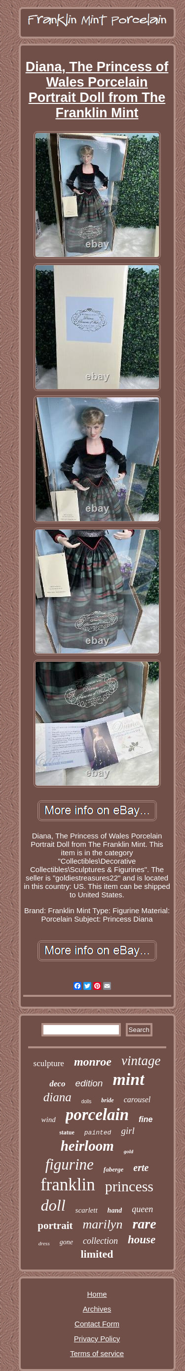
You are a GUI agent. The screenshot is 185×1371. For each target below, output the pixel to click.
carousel (137, 1099)
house (141, 1239)
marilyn (103, 1224)
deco (57, 1083)
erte (140, 1167)
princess (129, 1186)
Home (97, 1294)
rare (144, 1223)
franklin (67, 1184)
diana (57, 1097)
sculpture (49, 1063)
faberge (113, 1169)
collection (100, 1241)
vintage (140, 1060)
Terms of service (97, 1353)
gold (129, 1151)
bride (107, 1100)
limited (97, 1254)
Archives (97, 1309)
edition (89, 1083)
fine (145, 1119)
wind (48, 1120)
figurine (69, 1164)
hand (115, 1210)
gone (66, 1242)
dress (44, 1243)
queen (142, 1209)
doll (53, 1205)
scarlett (86, 1210)
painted (97, 1132)
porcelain (97, 1115)
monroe (92, 1061)
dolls (86, 1101)
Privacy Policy (97, 1338)
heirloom (87, 1146)
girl (127, 1131)
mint (128, 1079)
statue (66, 1132)
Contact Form (96, 1324)
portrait (55, 1225)
